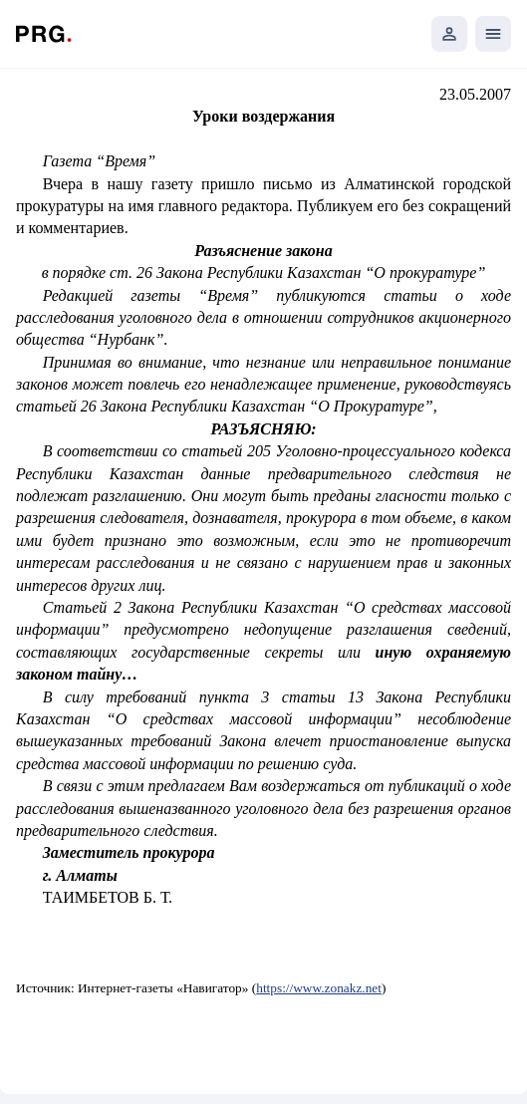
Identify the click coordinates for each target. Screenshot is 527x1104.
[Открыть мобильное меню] (493, 34)
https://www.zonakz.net (319, 987)
